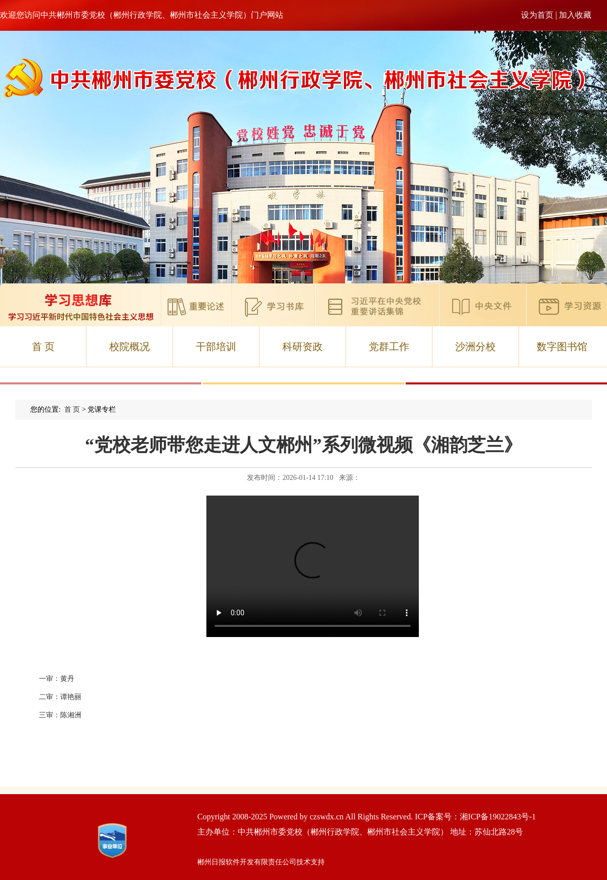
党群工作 (389, 346)
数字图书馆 (562, 346)
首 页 (43, 346)
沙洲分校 (475, 346)
